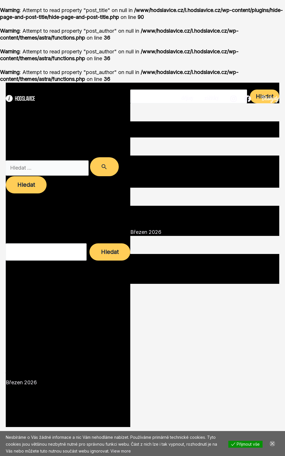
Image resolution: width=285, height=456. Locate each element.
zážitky (212, 98)
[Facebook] (247, 98)
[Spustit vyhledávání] (104, 166)
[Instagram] (233, 98)
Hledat (14, 240)
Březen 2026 (21, 382)
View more (120, 451)
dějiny (188, 98)
